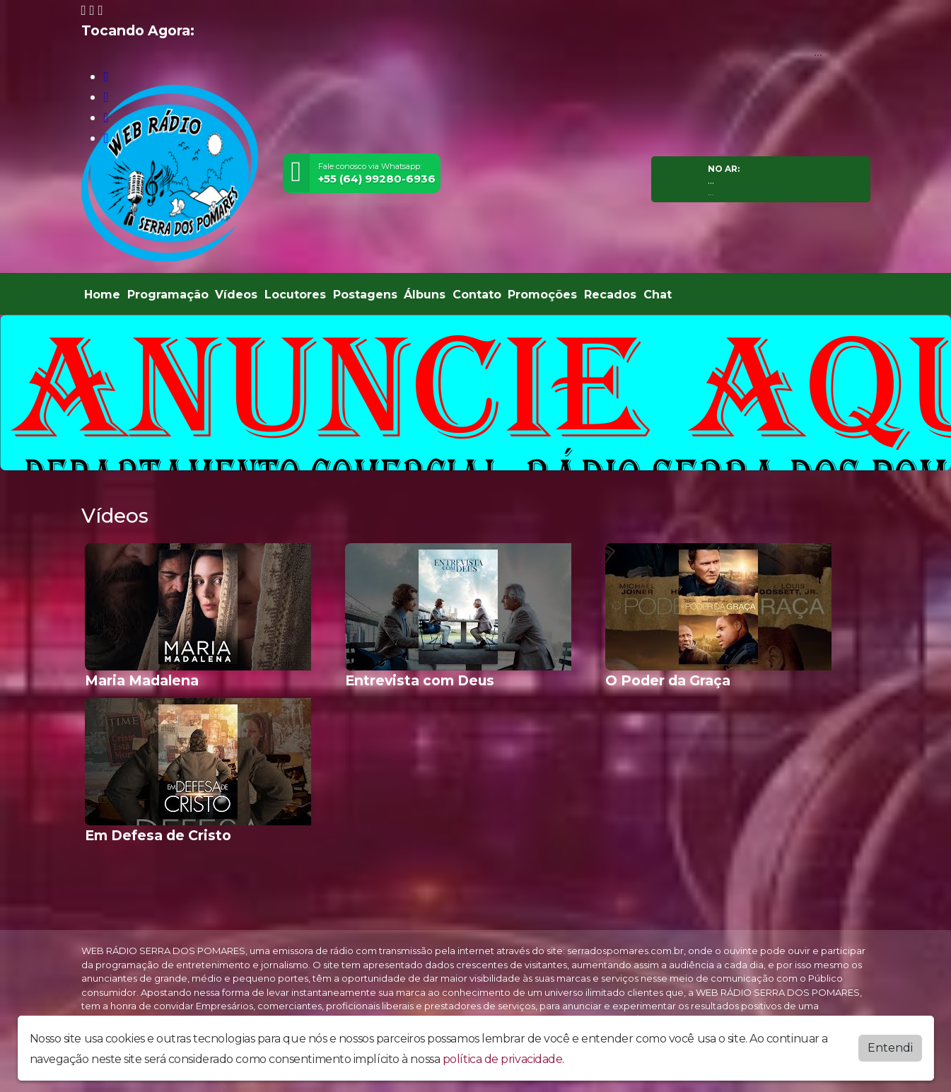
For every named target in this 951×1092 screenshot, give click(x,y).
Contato (477, 294)
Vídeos (236, 294)
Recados (610, 294)
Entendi (890, 1048)
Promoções (542, 294)
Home (102, 294)
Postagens (365, 294)
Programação (168, 294)
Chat (657, 294)
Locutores (295, 294)
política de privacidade (503, 1059)
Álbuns (424, 294)
